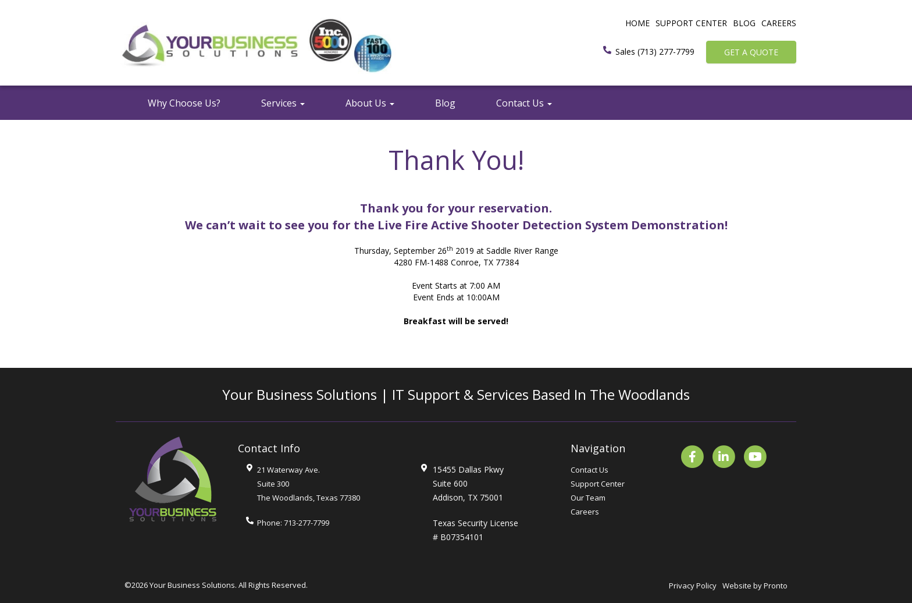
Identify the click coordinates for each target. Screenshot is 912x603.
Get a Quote (751, 52)
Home (637, 23)
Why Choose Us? (184, 103)
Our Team (588, 497)
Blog (744, 23)
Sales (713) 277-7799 (654, 51)
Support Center (691, 23)
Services (283, 103)
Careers (778, 23)
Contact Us (524, 103)
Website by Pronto (755, 585)
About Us (369, 103)
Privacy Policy (693, 585)
